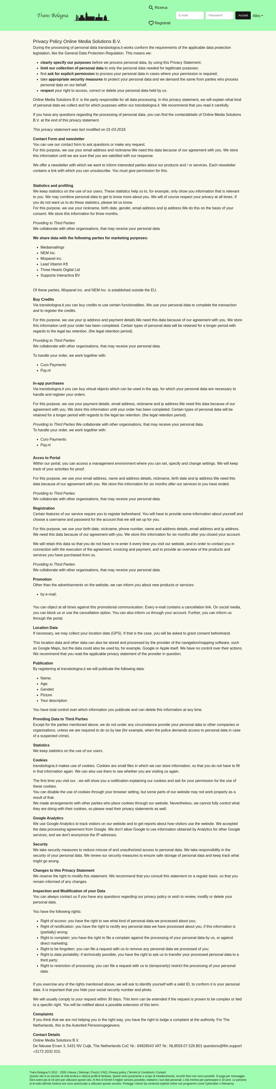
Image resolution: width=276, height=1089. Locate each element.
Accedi (243, 15)
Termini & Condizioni (141, 1072)
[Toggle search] (157, 7)
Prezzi (95, 1072)
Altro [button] (256, 16)
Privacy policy (117, 1072)
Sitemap (84, 1072)
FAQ (104, 1072)
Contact (161, 1072)
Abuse (72, 1072)
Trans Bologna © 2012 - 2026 (48, 1072)
